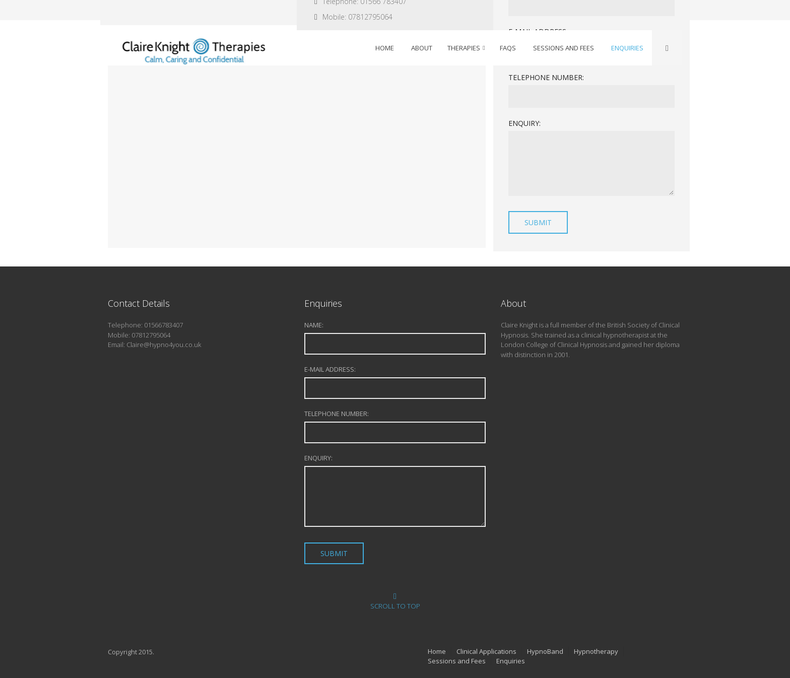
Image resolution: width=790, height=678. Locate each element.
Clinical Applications (486, 651)
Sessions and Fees (457, 660)
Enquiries (510, 660)
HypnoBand (545, 651)
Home (437, 651)
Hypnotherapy (596, 651)
